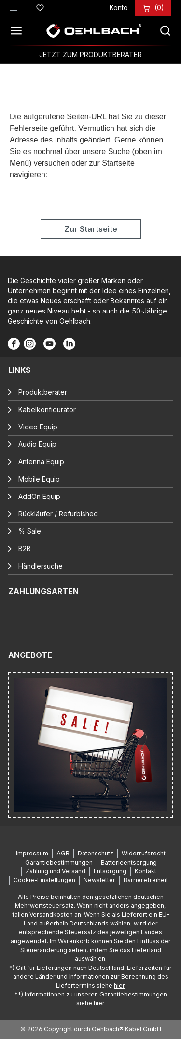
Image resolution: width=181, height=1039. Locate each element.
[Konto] (118, 7)
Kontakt (145, 871)
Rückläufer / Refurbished (58, 514)
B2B (24, 548)
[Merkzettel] (40, 6)
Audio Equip (37, 444)
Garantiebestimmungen (59, 862)
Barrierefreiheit (146, 879)
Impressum (32, 853)
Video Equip (37, 427)
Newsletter (99, 879)
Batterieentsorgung (129, 862)
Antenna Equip (41, 461)
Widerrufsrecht (144, 853)
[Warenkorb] (159, 7)
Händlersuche (40, 566)
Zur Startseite (90, 229)
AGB (63, 853)
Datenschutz (95, 853)
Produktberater (42, 392)
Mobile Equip (39, 479)
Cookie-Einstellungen (44, 879)
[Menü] (19, 31)
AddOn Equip (39, 496)
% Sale (29, 531)
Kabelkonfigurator (47, 409)
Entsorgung (110, 871)
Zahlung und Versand (55, 871)
